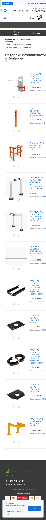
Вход (32, 18)
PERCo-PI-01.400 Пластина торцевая (35, 388)
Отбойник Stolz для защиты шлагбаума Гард (37, 146)
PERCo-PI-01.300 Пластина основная (35, 319)
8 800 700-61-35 (18, 10)
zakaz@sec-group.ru (15, 475)
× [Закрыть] (43, 3)
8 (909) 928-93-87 (15, 484)
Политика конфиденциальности (22, 489)
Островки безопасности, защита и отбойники (18, 41)
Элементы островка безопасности (19, 48)
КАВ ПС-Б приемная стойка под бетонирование (37, 112)
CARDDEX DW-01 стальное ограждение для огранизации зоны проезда (37, 183)
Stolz (44, 157)
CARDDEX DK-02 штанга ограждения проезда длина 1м (37, 251)
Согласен (35, 508)
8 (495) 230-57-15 (15, 481)
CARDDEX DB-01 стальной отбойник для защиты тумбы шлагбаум (36, 216)
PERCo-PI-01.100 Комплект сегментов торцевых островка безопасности (36, 356)
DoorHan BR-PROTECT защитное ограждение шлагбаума (36, 78)
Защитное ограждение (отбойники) (19, 44)
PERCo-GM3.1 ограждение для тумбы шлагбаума (36, 422)
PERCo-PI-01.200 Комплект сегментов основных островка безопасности (36, 287)
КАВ (43, 123)
